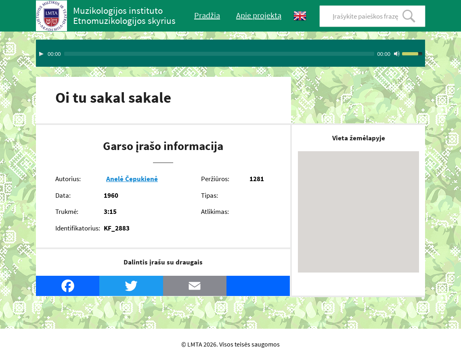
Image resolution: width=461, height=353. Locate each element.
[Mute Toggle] (397, 54)
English (299, 16)
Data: (63, 195)
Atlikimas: (215, 211)
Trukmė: (66, 211)
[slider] (219, 54)
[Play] (41, 54)
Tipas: (209, 195)
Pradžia (207, 15)
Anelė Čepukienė (132, 178)
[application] (230, 53)
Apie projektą (258, 15)
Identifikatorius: (77, 228)
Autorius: (68, 178)
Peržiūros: (215, 178)
